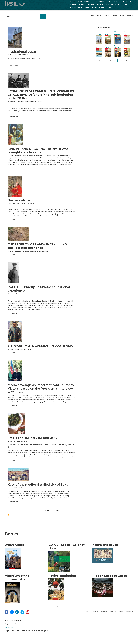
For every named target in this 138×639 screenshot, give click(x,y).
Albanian (87, 7)
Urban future (14, 545)
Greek (80, 7)
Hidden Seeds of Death (109, 576)
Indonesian (99, 4)
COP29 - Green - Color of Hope (66, 546)
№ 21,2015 (126, 46)
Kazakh (125, 4)
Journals (106, 16)
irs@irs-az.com (9, 627)
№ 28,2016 (98, 33)
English (73, 1)
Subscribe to (8, 515)
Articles (98, 16)
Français (87, 1)
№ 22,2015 (117, 46)
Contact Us (129, 16)
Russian (80, 1)
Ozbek (109, 7)
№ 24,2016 (98, 46)
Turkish (109, 1)
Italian (102, 1)
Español (128, 1)
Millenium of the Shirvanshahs (17, 577)
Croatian (95, 7)
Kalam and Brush (105, 545)
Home (92, 16)
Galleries (114, 16)
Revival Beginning (62, 576)
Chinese (73, 4)
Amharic (117, 4)
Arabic (115, 1)
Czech (122, 1)
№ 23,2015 (107, 46)
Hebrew (73, 7)
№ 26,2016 (117, 33)
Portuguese (90, 4)
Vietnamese (109, 4)
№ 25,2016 (126, 33)
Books (122, 16)
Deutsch (95, 1)
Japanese (81, 4)
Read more (14, 66)
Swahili (102, 7)
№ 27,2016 (107, 33)
